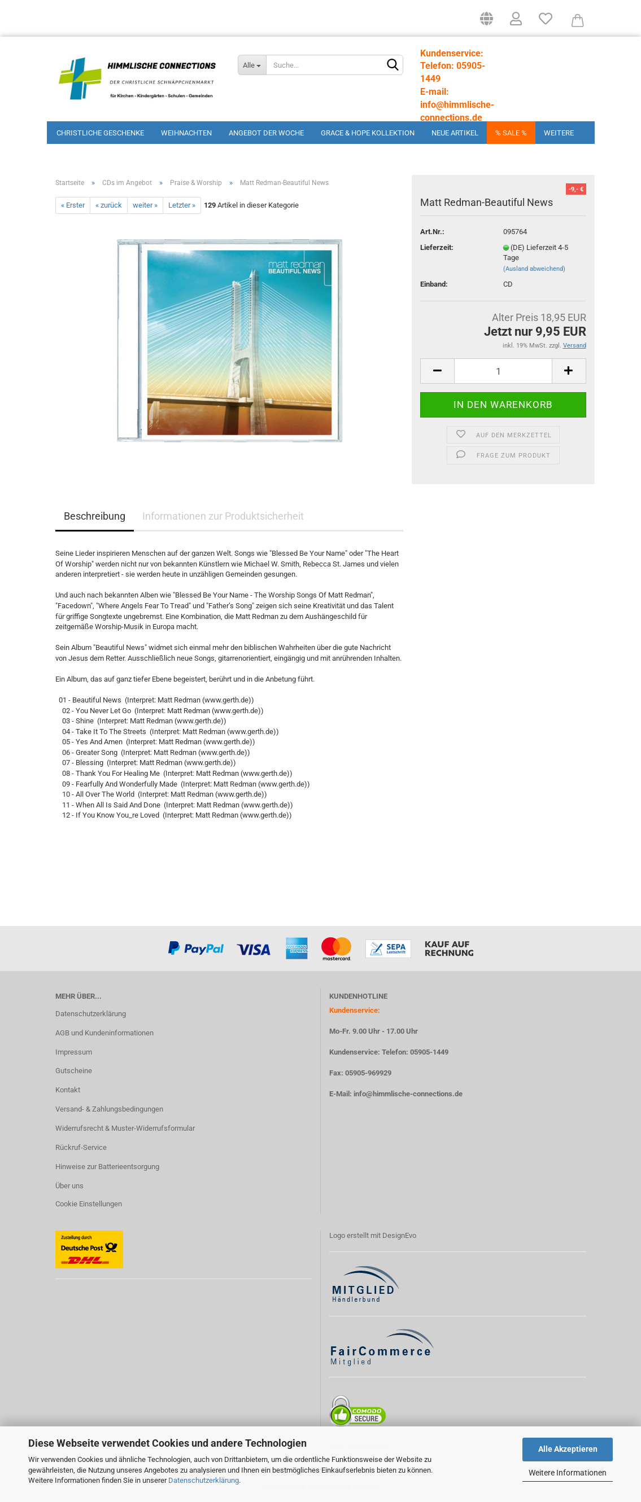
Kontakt (67, 1090)
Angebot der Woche (266, 133)
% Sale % (511, 133)
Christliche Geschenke (100, 133)
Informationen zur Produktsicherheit (223, 516)
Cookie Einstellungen (88, 1204)
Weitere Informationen (568, 1472)
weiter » (145, 205)
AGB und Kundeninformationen (104, 1033)
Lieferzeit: (437, 247)
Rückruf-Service (81, 1147)
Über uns (69, 1186)
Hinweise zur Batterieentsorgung (107, 1166)
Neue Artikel (454, 133)
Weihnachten (186, 133)
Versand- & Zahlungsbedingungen (109, 1109)
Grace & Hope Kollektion (368, 133)
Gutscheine (73, 1070)
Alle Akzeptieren (568, 1448)
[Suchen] (392, 65)
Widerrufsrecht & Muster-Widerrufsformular (125, 1128)
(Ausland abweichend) (534, 269)
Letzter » (181, 205)
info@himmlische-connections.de (408, 1094)
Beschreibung (94, 516)
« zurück (108, 205)
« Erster (73, 205)
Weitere (559, 133)
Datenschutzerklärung (203, 1480)
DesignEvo (399, 1235)
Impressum (73, 1052)
